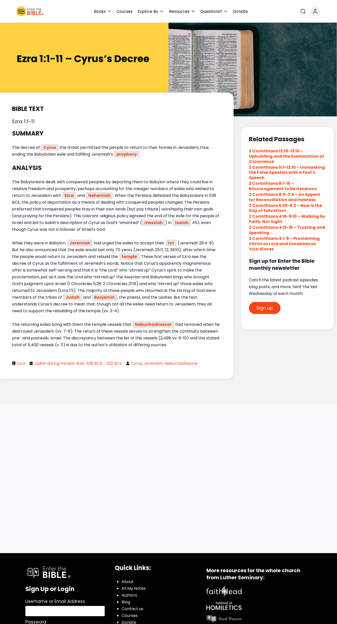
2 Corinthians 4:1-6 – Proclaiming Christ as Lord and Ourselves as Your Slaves (284, 244)
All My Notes (134, 588)
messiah (153, 223)
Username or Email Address (55, 601)
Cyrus (49, 147)
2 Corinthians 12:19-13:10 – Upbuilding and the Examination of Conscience (286, 156)
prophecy (127, 154)
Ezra (69, 195)
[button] (102, 11)
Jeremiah (80, 243)
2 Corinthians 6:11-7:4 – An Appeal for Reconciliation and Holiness (284, 197)
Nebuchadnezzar (153, 324)
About (128, 582)
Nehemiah (99, 195)
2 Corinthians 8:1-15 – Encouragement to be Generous (283, 186)
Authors (129, 595)
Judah (73, 297)
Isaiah (182, 223)
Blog (126, 602)
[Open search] (303, 11)
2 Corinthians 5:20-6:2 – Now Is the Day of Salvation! (285, 208)
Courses (130, 615)
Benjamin (104, 297)
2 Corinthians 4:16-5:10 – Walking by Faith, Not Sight (287, 219)
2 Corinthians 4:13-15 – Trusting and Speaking (287, 230)
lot (171, 243)
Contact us (132, 609)
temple (129, 256)
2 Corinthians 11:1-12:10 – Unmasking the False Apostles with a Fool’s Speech (287, 172)
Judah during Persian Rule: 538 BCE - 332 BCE (78, 363)
